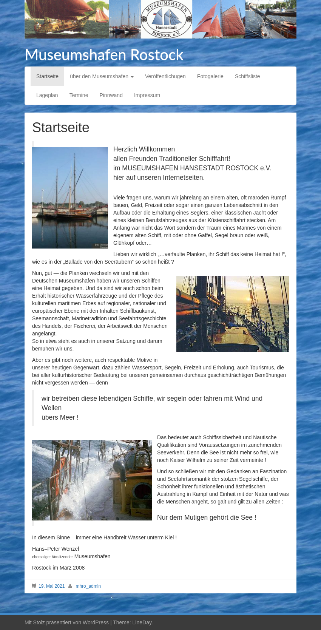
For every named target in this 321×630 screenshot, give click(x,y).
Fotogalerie (210, 76)
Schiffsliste (247, 76)
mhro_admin (88, 586)
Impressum (147, 95)
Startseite (47, 76)
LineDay (142, 622)
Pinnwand (111, 95)
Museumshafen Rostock (104, 54)
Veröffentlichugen (165, 76)
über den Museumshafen (102, 76)
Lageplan (47, 95)
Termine (78, 95)
